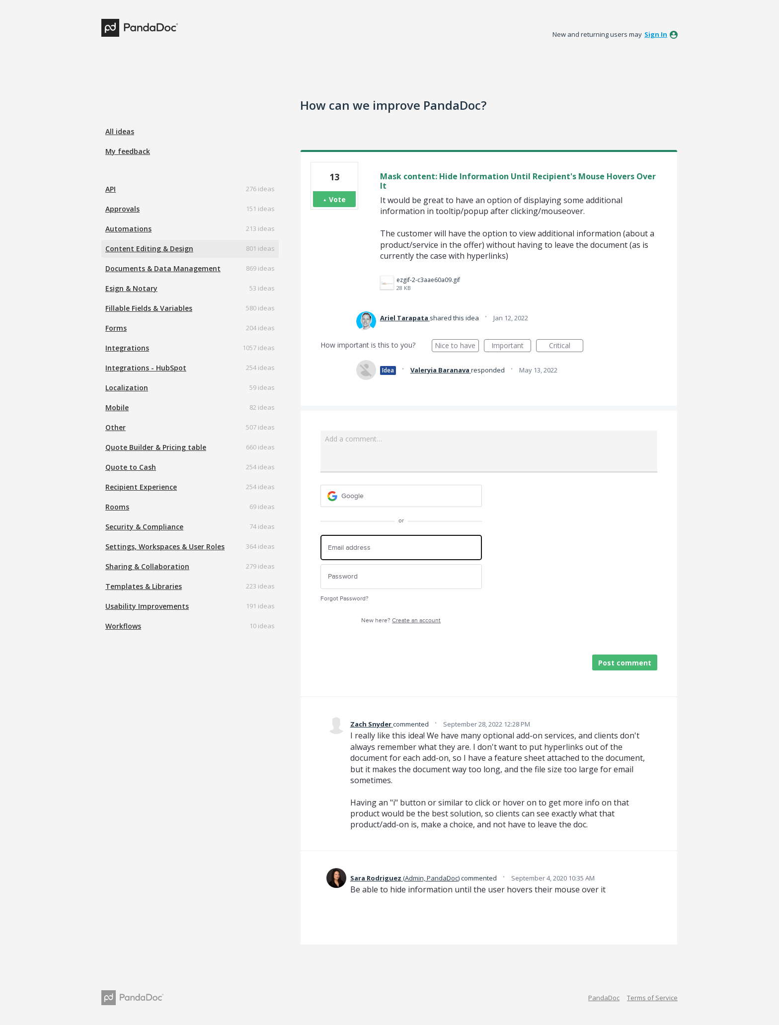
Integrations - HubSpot (145, 367)
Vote (337, 199)
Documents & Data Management (163, 268)
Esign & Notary (131, 288)
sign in (655, 34)
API (110, 189)
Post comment (624, 662)
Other (115, 427)
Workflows (123, 626)
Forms (116, 328)
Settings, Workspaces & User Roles (165, 546)
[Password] (401, 576)
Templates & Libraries (143, 586)
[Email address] (401, 547)
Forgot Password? (344, 598)
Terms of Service (652, 997)
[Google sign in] (401, 496)
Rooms (117, 507)
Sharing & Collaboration (147, 566)
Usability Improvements (147, 606)
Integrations (127, 348)
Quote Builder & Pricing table (155, 447)
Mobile (117, 407)
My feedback (127, 151)
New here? (401, 620)
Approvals (122, 209)
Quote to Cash (130, 467)
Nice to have (457, 346)
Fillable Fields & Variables (148, 308)
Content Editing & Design (149, 248)
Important (511, 346)
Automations (128, 228)
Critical (566, 346)
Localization (126, 387)
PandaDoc (604, 997)
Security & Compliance (144, 526)
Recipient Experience (141, 487)
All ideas (119, 131)
